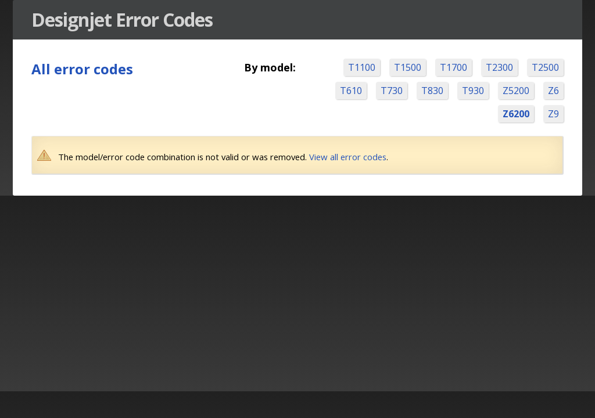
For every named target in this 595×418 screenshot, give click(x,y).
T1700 (453, 67)
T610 (351, 90)
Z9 (553, 113)
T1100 (361, 67)
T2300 (499, 67)
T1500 (407, 67)
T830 (432, 90)
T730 (392, 90)
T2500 (545, 67)
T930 (473, 90)
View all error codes (347, 157)
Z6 (553, 90)
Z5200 (516, 90)
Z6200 (516, 113)
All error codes (82, 68)
